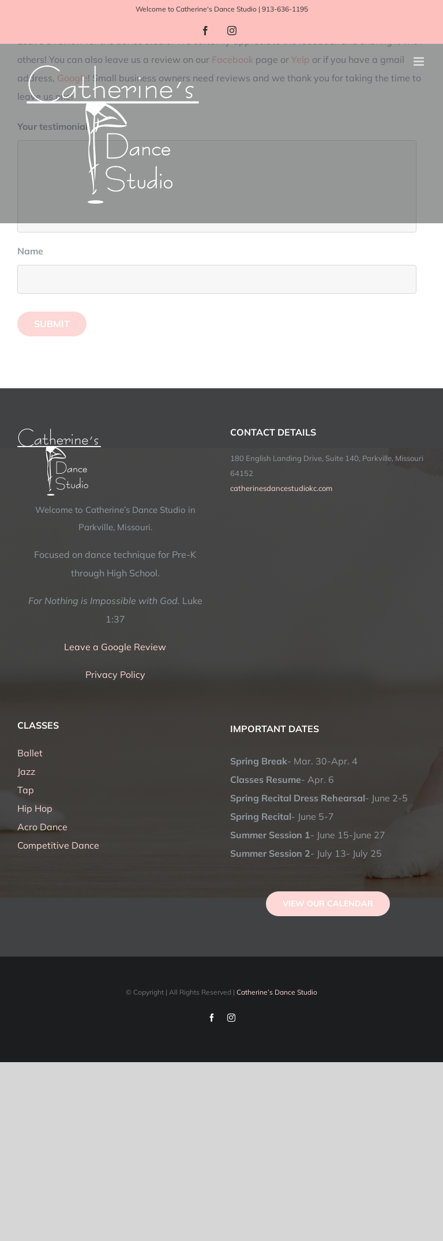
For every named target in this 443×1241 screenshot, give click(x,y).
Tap (25, 790)
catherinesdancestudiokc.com (281, 488)
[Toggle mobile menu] (420, 61)
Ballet (30, 753)
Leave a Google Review (115, 647)
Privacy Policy (115, 674)
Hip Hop (34, 808)
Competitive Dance (58, 845)
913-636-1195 (285, 9)
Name (34, 251)
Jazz (26, 771)
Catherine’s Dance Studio (276, 992)
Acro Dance (42, 827)
